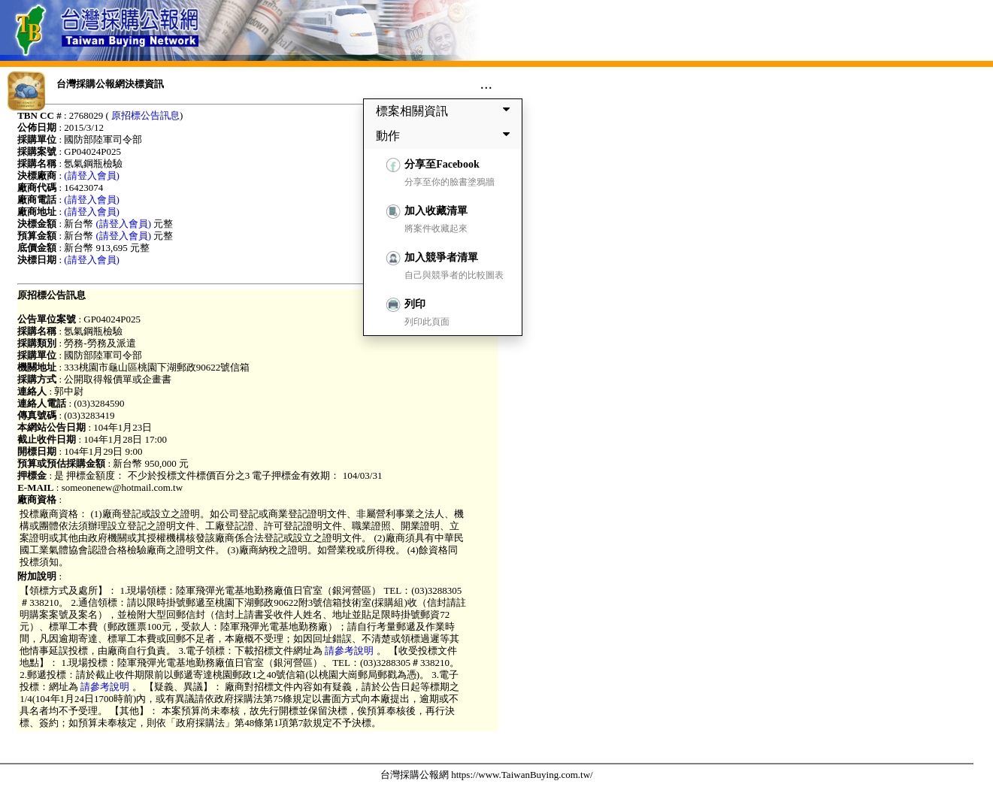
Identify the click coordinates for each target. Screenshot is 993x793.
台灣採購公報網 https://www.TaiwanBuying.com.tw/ (486, 774)
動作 (446, 135)
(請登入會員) (92, 175)
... (486, 83)
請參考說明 (349, 650)
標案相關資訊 (446, 110)
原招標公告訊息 (145, 115)
